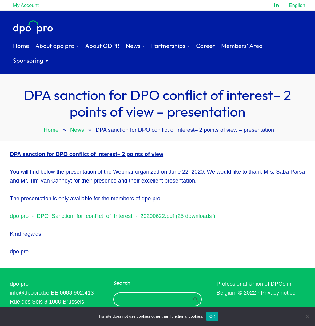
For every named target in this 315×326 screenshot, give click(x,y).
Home (51, 130)
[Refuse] (307, 316)
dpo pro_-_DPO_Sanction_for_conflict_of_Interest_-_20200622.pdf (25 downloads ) (112, 216)
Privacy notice (278, 293)
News (77, 130)
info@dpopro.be (29, 293)
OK (212, 316)
